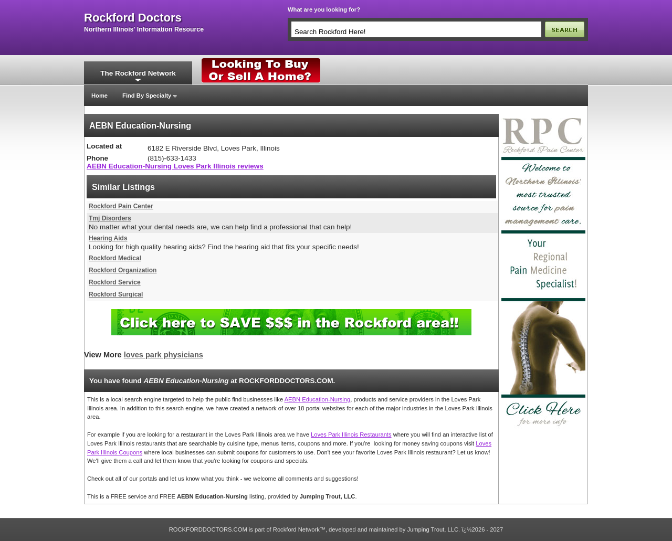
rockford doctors (133, 18)
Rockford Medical (115, 258)
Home (99, 95)
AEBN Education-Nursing (318, 399)
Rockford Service (115, 282)
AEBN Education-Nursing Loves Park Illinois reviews (175, 166)
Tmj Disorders (110, 218)
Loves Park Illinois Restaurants (351, 434)
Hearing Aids (108, 238)
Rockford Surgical (116, 294)
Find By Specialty (146, 95)
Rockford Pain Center (121, 206)
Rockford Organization (122, 270)
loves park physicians (163, 355)
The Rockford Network (137, 73)
